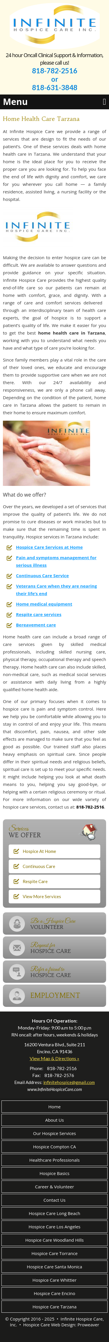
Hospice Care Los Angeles (54, 1227)
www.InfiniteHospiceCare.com (54, 1089)
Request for (68, 947)
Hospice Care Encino (54, 1293)
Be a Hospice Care (68, 923)
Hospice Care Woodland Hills (54, 1240)
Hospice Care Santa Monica (54, 1267)
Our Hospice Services (54, 1133)
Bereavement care (36, 625)
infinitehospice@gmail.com (69, 1082)
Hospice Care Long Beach (54, 1213)
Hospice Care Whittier (55, 1280)
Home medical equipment (44, 604)
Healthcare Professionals (54, 1160)
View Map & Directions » (54, 1058)
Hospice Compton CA (54, 1146)
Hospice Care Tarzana (55, 1307)
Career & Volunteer (54, 1187)
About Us (54, 1120)
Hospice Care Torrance (54, 1253)
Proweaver (88, 1325)
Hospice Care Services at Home (49, 547)
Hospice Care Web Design (49, 1325)
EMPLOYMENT (55, 995)
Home (54, 1106)
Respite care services (38, 614)
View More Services (42, 896)
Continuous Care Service (42, 575)
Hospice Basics (54, 1173)
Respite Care (35, 881)
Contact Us (55, 1200)
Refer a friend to (68, 971)
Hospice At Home (39, 851)
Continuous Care (39, 866)
